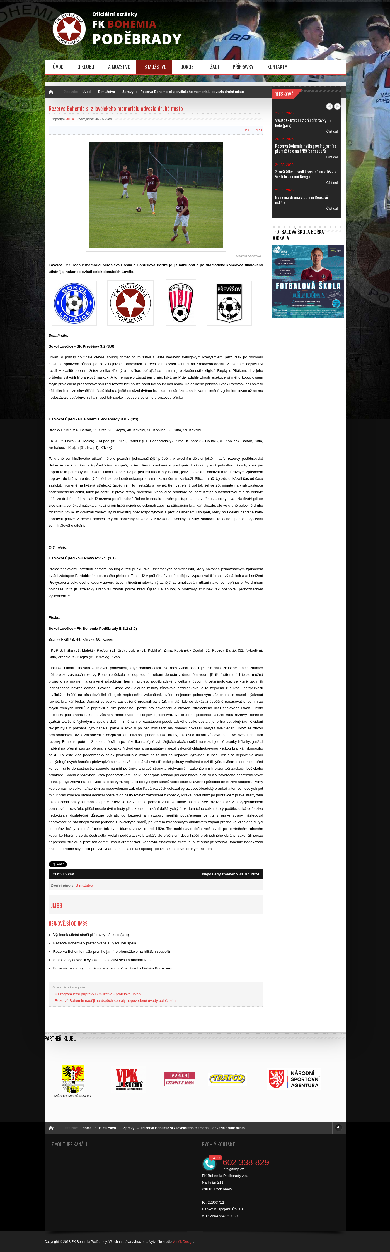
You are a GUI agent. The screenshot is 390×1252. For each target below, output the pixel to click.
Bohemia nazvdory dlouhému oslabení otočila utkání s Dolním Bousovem (112, 968)
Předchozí (329, 106)
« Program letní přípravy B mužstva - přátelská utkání (98, 994)
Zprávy (127, 92)
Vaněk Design (183, 1242)
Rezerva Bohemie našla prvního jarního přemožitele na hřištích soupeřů (111, 951)
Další (337, 106)
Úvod (86, 92)
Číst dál (332, 131)
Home (86, 1128)
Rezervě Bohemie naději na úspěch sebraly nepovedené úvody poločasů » (116, 1001)
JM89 (70, 119)
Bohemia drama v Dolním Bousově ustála (301, 199)
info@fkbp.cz (233, 1169)
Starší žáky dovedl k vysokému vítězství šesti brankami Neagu (104, 960)
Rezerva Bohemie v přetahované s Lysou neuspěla (94, 943)
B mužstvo (106, 92)
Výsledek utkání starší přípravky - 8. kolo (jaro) (91, 935)
